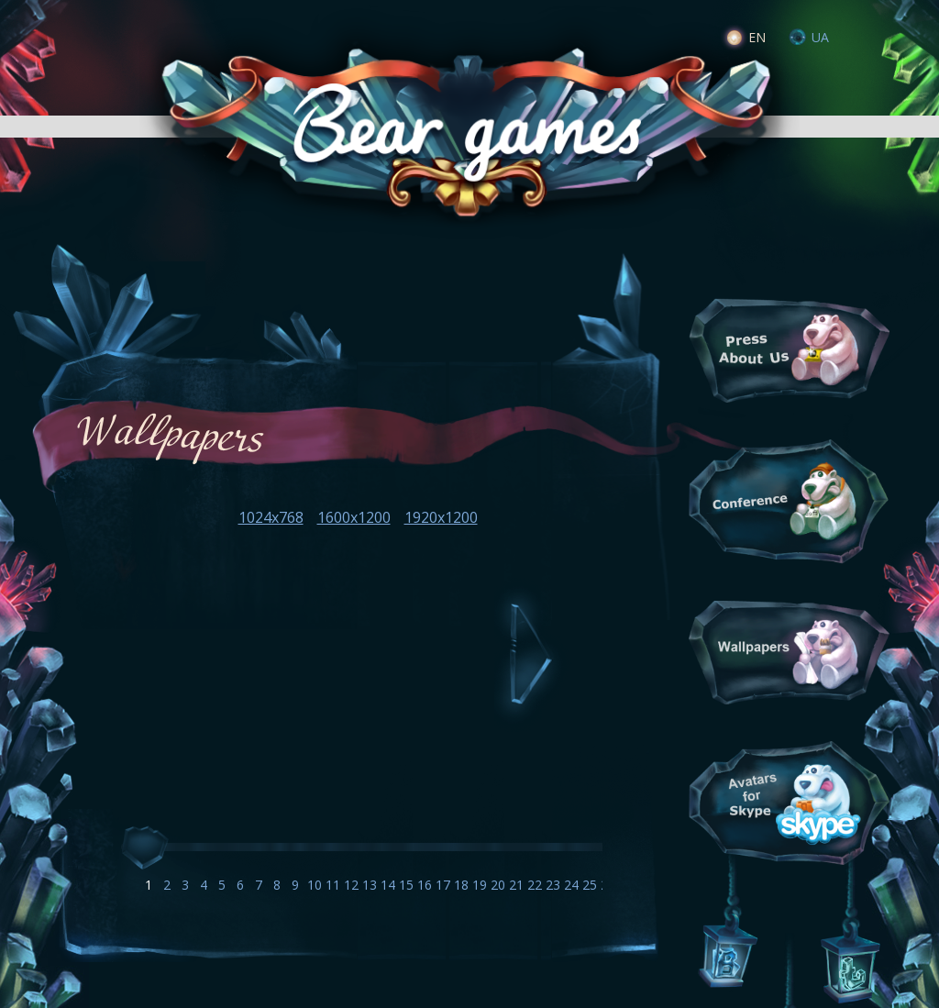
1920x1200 (441, 517)
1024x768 (271, 517)
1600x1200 (354, 517)
